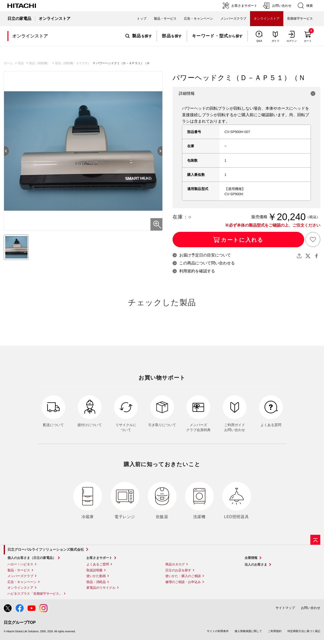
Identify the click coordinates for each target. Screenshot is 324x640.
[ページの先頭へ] (315, 540)
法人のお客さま (256, 564)
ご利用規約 (275, 631)
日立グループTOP (20, 622)
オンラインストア (20, 588)
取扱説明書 (94, 570)
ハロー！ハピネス (20, 564)
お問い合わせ (310, 608)
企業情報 (251, 558)
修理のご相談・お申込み (183, 582)
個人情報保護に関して (248, 631)
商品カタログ (175, 564)
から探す (217, 36)
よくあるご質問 (97, 564)
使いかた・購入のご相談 (183, 576)
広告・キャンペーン (21, 582)
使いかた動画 (96, 576)
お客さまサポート (99, 558)
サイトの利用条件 (218, 631)
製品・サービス (18, 570)
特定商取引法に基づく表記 (304, 631)
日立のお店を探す (178, 570)
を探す (138, 36)
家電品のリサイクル (100, 588)
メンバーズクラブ (233, 18)
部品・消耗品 (96, 582)
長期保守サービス (300, 18)
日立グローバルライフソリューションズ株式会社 (45, 549)
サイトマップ (285, 608)
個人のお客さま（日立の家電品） (31, 558)
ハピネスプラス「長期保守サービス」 (34, 593)
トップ (141, 18)
